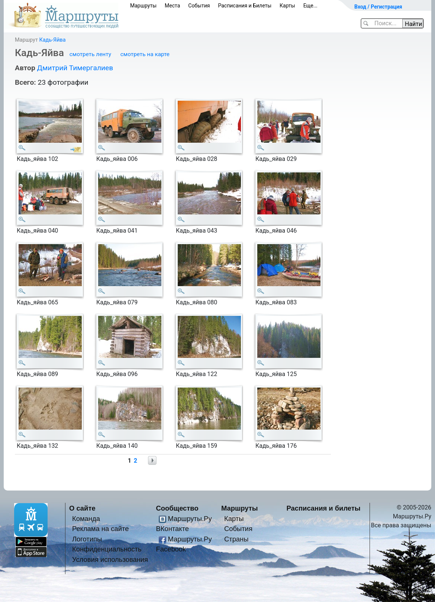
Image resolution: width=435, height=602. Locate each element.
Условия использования (110, 559)
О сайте (82, 508)
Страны (236, 539)
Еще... (310, 6)
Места (172, 6)
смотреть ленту (90, 54)
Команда (86, 518)
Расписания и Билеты (244, 6)
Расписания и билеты (324, 508)
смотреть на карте (145, 54)
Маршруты (143, 6)
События (199, 6)
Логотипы (87, 539)
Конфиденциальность (107, 549)
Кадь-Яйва (52, 40)
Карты (287, 6)
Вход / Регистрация (378, 7)
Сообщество (177, 508)
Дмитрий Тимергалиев (75, 68)
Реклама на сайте (100, 529)
